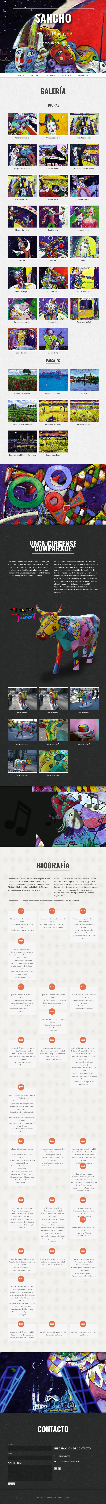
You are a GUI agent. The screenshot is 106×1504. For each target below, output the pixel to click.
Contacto (83, 75)
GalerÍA (34, 75)
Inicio (21, 75)
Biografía (66, 75)
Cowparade (50, 75)
